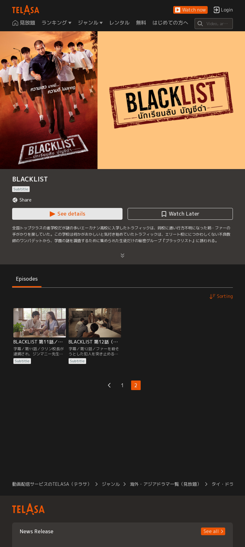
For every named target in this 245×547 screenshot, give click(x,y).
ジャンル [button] (111, 484)
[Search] (214, 23)
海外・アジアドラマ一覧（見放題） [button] (165, 484)
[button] (190, 10)
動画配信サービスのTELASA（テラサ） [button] (52, 484)
